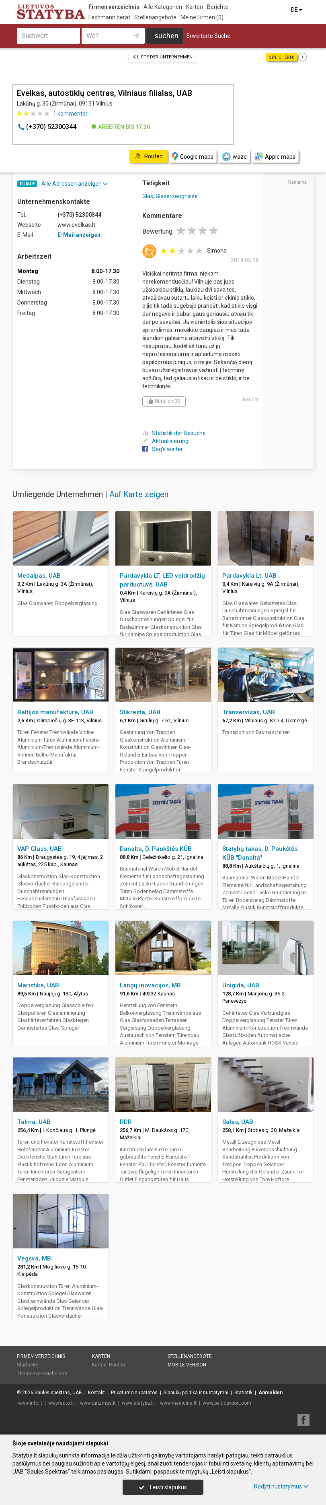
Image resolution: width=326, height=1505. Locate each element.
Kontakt (96, 1392)
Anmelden (270, 1392)
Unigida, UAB (240, 985)
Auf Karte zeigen (138, 494)
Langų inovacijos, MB (150, 985)
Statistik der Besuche (174, 433)
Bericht (251, 399)
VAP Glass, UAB (39, 848)
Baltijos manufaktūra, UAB (55, 712)
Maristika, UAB (38, 985)
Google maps (192, 156)
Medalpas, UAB (39, 575)
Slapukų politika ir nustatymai (196, 1392)
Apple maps (274, 156)
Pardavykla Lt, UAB (249, 575)
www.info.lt (30, 1403)
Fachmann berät (109, 17)
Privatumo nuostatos (134, 1392)
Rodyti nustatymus (281, 1486)
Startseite (28, 1365)
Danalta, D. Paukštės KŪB (156, 848)
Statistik (243, 1392)
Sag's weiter (162, 449)
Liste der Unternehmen (163, 57)
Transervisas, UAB (248, 712)
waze (234, 156)
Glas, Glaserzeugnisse (170, 196)
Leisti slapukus (163, 1487)
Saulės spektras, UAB (58, 1392)
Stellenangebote (155, 17)
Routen (117, 1365)
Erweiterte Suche (208, 36)
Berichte (217, 7)
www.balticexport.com (227, 1403)
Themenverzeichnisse (42, 1373)
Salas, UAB (237, 1122)
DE (297, 9)
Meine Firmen (201, 17)
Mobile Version (187, 1365)
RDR (126, 1122)
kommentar (70, 113)
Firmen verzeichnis (113, 7)
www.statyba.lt (138, 1403)
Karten (194, 7)
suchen (166, 35)
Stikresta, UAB (140, 712)
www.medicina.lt (178, 1403)
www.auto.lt (61, 1403)
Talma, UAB (34, 1122)
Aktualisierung (165, 441)
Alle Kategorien (163, 7)
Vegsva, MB (34, 1258)
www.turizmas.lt (98, 1403)
